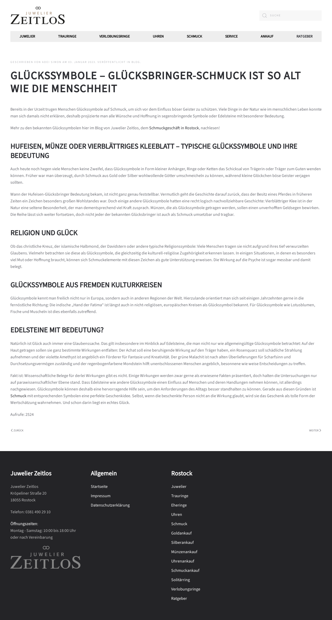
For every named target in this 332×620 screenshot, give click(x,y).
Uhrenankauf (182, 561)
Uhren (158, 36)
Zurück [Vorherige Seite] (17, 430)
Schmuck (18, 396)
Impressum (100, 496)
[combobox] (290, 15)
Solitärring (180, 580)
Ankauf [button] (267, 36)
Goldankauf (181, 533)
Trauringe (67, 36)
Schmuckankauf (185, 570)
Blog (136, 62)
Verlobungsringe (114, 36)
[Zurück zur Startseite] (37, 15)
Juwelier (27, 36)
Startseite (99, 486)
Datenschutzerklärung (110, 505)
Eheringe (179, 505)
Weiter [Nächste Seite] (315, 430)
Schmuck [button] (194, 36)
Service (231, 36)
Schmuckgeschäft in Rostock (174, 128)
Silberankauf (182, 542)
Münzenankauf (184, 552)
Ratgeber (304, 36)
